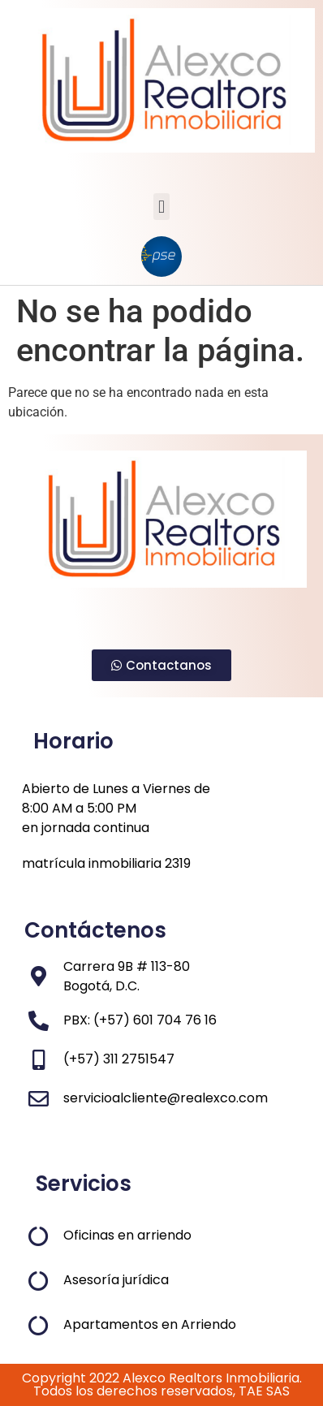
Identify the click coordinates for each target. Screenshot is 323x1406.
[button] (161, 206)
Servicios (83, 1183)
